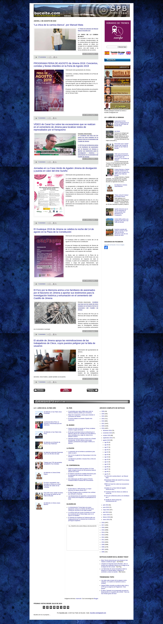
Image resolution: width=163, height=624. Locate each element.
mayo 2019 (106, 509)
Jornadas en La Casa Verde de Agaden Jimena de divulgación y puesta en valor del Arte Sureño (65, 169)
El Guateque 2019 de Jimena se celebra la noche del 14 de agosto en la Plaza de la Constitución (64, 230)
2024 (103, 416)
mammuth (78, 598)
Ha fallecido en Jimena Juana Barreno (120, 185)
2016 (103, 527)
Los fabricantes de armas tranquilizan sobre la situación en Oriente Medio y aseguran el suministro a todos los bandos (114, 570)
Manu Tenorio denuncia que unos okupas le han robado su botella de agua (114, 561)
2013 (103, 534)
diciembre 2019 (107, 430)
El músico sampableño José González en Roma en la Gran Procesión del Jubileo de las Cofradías (52, 485)
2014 (103, 532)
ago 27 (106, 447)
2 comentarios (41, 334)
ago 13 (106, 462)
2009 (103, 544)
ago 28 (106, 445)
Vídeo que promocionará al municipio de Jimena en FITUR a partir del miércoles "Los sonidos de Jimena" (121, 157)
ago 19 (106, 457)
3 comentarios (41, 284)
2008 (103, 547)
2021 (103, 423)
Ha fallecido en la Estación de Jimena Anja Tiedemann (52, 443)
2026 (103, 411)
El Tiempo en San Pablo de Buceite (82, 526)
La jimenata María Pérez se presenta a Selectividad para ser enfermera (53, 423)
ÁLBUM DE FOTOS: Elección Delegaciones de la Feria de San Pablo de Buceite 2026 (121, 123)
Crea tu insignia (120, 244)
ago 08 (106, 466)
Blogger (96, 598)
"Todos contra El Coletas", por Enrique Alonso (121, 195)
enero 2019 (106, 519)
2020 (103, 426)
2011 (103, 539)
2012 (103, 537)
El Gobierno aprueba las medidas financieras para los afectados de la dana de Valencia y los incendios (82, 475)
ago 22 (106, 452)
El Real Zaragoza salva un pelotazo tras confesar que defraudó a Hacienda (81, 493)
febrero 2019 (106, 517)
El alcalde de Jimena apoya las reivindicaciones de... (112, 500)
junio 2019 (106, 507)
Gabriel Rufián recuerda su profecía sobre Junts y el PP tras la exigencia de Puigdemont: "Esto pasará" (115, 587)
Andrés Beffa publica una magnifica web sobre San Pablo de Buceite (121, 220)
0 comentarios (41, 118)
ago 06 (106, 471)
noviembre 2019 (107, 433)
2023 (103, 418)
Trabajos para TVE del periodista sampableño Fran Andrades (53, 463)
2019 (103, 428)
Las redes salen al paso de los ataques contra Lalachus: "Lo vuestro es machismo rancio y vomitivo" (114, 582)
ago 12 (106, 464)
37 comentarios (42, 57)
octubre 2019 (107, 435)
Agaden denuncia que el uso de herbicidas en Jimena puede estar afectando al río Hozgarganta (121, 212)
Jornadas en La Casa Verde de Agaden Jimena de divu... (115, 488)
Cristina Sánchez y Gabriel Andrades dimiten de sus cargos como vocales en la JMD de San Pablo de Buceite (121, 172)
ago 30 (106, 442)
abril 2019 (106, 512)
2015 (103, 530)
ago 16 (106, 459)
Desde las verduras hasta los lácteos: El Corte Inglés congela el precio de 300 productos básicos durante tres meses (82, 470)
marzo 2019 (106, 514)
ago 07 (106, 469)
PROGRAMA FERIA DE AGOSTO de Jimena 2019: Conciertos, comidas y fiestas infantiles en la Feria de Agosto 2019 (66, 64)
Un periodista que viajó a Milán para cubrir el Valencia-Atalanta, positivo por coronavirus (80, 412)
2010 (103, 542)
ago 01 (106, 474)
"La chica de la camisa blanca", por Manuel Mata (58, 25)
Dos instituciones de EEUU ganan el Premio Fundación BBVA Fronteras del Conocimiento (80, 479)
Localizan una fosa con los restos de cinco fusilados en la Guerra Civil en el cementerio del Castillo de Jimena (88, 306)
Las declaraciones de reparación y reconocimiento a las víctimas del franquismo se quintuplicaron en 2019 (82, 497)
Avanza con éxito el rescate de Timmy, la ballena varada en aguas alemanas (81, 429)
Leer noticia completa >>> (90, 54)
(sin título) (117, 131)
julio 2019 (106, 505)
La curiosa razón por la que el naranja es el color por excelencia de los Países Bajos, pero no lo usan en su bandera (81, 514)
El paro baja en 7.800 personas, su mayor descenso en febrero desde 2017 (79, 489)
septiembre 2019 (108, 438)
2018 (103, 522)
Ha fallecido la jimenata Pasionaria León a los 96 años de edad (53, 453)
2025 (103, 413)
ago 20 (106, 454)
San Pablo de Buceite (109, 244)
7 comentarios (41, 382)
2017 (103, 525)
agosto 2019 (106, 440)
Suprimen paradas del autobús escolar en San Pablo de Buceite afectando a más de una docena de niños (121, 232)
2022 (103, 421)
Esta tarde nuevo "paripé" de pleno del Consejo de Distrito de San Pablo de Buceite (121, 146)
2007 (103, 549)
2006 (103, 552)
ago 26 (106, 449)
